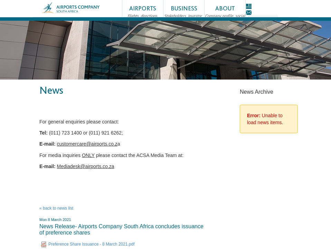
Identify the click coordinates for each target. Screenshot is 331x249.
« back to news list (56, 208)
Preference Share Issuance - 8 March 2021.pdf (87, 244)
